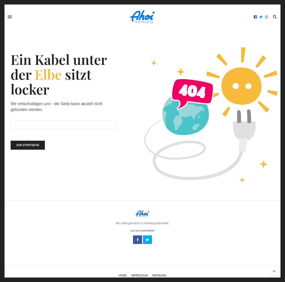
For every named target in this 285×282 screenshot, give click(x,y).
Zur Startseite (27, 145)
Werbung (159, 275)
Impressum (139, 275)
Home (123, 275)
